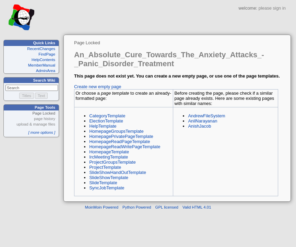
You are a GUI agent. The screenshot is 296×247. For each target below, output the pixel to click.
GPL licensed (166, 207)
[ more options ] (41, 132)
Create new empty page (97, 86)
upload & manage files (35, 124)
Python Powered (136, 207)
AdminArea (45, 71)
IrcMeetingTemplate (108, 157)
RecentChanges (41, 49)
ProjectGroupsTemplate (112, 162)
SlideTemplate (103, 182)
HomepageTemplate (109, 151)
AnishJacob (199, 126)
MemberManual (41, 65)
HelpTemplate (102, 126)
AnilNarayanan (202, 121)
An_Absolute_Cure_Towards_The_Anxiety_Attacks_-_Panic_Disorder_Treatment (169, 59)
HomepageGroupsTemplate (116, 131)
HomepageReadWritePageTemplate (124, 146)
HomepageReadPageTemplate (119, 141)
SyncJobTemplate (106, 187)
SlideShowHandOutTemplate (117, 172)
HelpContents (43, 60)
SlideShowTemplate (108, 177)
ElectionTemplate (106, 121)
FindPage (46, 54)
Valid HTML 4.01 (196, 207)
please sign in (272, 8)
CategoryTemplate (107, 115)
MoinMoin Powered (102, 207)
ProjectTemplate (105, 167)
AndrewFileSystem (206, 115)
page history (44, 119)
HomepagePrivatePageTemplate (121, 136)
